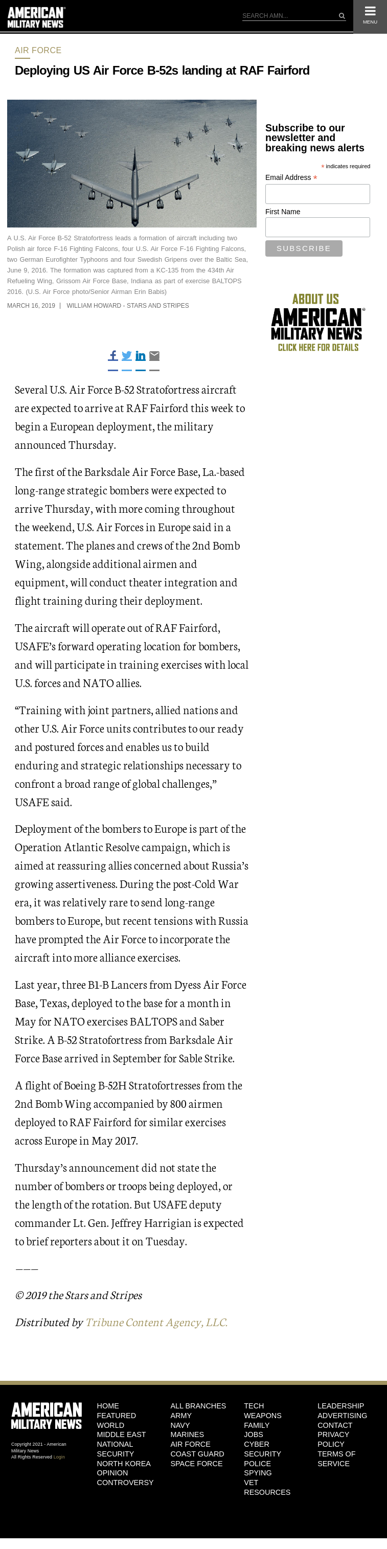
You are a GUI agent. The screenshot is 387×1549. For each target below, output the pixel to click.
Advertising (342, 1415)
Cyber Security (262, 1449)
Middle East (121, 1434)
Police (257, 1464)
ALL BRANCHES (198, 1406)
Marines (187, 1434)
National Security (115, 1449)
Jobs (253, 1434)
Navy (180, 1425)
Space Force (196, 1464)
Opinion (112, 1473)
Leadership (340, 1406)
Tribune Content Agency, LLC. (156, 1321)
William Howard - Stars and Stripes (127, 305)
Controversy (125, 1482)
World (111, 1425)
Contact (334, 1425)
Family (256, 1425)
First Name (282, 212)
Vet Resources (267, 1487)
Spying (257, 1473)
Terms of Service (336, 1459)
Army (181, 1415)
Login (59, 1457)
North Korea (124, 1464)
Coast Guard (197, 1454)
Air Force (38, 50)
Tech (254, 1406)
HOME (108, 1406)
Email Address (291, 178)
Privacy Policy (333, 1439)
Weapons (263, 1415)
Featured (116, 1415)
